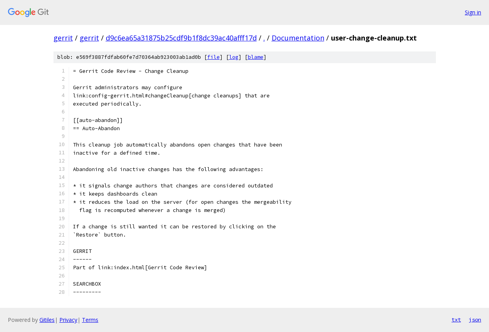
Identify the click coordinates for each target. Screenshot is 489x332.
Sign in (473, 12)
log (233, 57)
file (213, 57)
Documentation (298, 37)
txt (456, 319)
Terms (90, 319)
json (475, 319)
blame (255, 57)
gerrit (63, 37)
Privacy (68, 319)
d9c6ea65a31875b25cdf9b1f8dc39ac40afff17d (181, 37)
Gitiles (47, 319)
